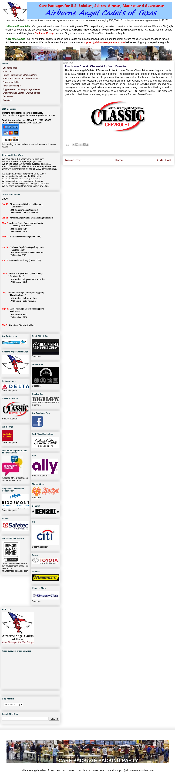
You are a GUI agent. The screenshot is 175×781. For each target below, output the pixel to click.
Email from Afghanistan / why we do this (21, 93)
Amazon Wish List (11, 82)
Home (119, 160)
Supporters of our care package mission (21, 89)
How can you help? (12, 86)
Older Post (164, 160)
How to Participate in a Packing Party (20, 75)
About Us (7, 71)
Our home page (10, 68)
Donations (7, 100)
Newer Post (72, 160)
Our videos (8, 96)
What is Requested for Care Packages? (21, 78)
